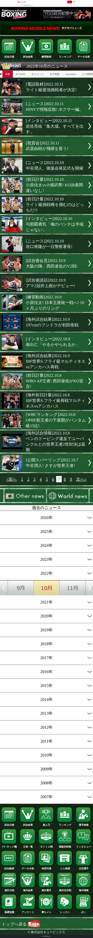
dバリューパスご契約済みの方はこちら (25, 5)
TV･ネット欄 (9, 845)
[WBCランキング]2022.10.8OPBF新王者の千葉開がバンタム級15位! (56, 420)
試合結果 (27, 55)
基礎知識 (9, 911)
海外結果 (27, 889)
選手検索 (83, 823)
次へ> (81, 479)
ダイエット (37, 74)
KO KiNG (21, 74)
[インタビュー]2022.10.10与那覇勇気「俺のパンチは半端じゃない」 (55, 224)
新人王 (46, 823)
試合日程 (9, 55)
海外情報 (83, 889)
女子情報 (54, 74)
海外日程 (9, 889)
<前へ (11, 479)
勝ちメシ (46, 911)
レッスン (65, 911)
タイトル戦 (46, 845)
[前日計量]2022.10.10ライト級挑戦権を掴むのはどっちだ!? (55, 204)
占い (83, 911)
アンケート (27, 911)
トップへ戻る (21, 924)
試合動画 (9, 867)
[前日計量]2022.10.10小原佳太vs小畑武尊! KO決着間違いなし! (54, 185)
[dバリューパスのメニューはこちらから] (74, 2)
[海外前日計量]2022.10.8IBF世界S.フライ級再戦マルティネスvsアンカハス (55, 400)
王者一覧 (27, 845)
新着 (7, 74)
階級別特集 (65, 845)
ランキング (65, 55)
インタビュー (83, 845)
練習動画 (46, 55)
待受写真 (46, 867)
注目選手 (83, 867)
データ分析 (83, 55)
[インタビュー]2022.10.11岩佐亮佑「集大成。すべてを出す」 (55, 126)
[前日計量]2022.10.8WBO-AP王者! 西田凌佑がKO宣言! (54, 381)
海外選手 (46, 889)
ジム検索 (65, 867)
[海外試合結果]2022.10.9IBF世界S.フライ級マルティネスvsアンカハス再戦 (56, 361)
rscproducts (70, 74)
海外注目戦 (65, 889)
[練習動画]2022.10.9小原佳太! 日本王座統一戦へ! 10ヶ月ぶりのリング (55, 302)
